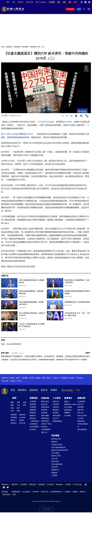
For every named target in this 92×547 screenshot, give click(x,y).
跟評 (87, 353)
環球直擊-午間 (35, 47)
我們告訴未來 (56, 439)
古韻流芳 (56, 407)
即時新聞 (14, 417)
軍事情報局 (45, 418)
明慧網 (67, 492)
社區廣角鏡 (33, 424)
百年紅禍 (54, 458)
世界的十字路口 (46, 424)
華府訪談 (33, 418)
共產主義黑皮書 (56, 464)
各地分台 (20, 2)
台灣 (18, 405)
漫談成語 (56, 413)
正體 (27, 2)
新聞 (14, 398)
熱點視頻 (22, 415)
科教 (18, 411)
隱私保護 (32, 484)
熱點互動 (44, 404)
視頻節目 (9, 47)
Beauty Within (82, 415)
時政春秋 (44, 410)
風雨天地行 (55, 461)
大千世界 (80, 418)
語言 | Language (41, 2)
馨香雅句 (56, 410)
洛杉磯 (24, 378)
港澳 (18, 402)
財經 (18, 408)
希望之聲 (44, 492)
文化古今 (56, 418)
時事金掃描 (45, 407)
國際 (12, 402)
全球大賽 (22, 423)
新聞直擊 (33, 413)
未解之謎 (56, 401)
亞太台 (55, 378)
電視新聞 (17, 47)
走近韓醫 (67, 415)
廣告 (58, 2)
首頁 (2, 47)
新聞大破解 (45, 415)
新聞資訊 (22, 390)
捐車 (69, 2)
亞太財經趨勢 (34, 427)
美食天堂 (80, 410)
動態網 (75, 492)
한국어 (19, 381)
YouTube (89, 2)
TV (79, 9)
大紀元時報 (26, 492)
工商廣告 (54, 475)
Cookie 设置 (46, 509)
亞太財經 (33, 429)
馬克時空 (44, 427)
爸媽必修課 (56, 415)
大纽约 (12, 378)
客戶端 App (78, 484)
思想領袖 (44, 413)
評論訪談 (45, 398)
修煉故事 (54, 473)
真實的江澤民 (56, 456)
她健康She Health (70, 404)
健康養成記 (68, 410)
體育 (24, 405)
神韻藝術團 (15, 492)
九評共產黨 (55, 453)
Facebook (82, 2)
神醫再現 (67, 413)
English (72, 378)
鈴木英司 (68, 122)
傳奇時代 (54, 442)
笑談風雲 (56, 404)
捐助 (64, 2)
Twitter (85, 2)
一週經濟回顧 (34, 421)
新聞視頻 (34, 398)
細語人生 (44, 432)
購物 (75, 2)
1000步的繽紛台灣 (83, 425)
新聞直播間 (70, 9)
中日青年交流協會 (46, 122)
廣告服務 (59, 484)
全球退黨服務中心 (56, 492)
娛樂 (24, 402)
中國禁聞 (33, 407)
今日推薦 (22, 417)
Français (79, 378)
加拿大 (18, 378)
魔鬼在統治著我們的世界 (59, 450)
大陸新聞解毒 (45, 429)
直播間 (53, 390)
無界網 (82, 492)
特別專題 (55, 435)
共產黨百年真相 (56, 444)
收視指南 (24, 484)
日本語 (12, 381)
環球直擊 (25, 47)
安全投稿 (50, 484)
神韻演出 (14, 423)
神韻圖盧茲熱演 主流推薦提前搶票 (77, 302)
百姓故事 (54, 467)
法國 (43, 378)
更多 (14, 494)
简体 (31, 2)
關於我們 (15, 484)
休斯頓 (37, 378)
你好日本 (80, 404)
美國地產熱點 (57, 421)
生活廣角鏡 (81, 401)
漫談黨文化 (55, 470)
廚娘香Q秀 (81, 421)
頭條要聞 (14, 415)
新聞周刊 (33, 415)
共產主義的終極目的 (58, 447)
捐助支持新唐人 (67, 390)
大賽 (13, 2)
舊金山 (48, 378)
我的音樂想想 (82, 429)
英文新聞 (52, 2)
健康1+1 (67, 401)
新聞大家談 (45, 401)
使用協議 (41, 484)
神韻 (7, 2)
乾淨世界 (36, 492)
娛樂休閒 (81, 398)
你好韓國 (80, 407)
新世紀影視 (6, 494)
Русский (5, 381)
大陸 (12, 411)
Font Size (81, 115)
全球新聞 (33, 401)
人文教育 (57, 398)
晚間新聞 (33, 410)
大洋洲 (31, 378)
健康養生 (68, 398)
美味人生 (80, 413)
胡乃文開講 (68, 407)
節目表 (44, 390)
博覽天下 (14, 420)
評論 (12, 408)
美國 (12, 405)
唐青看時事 (45, 421)
